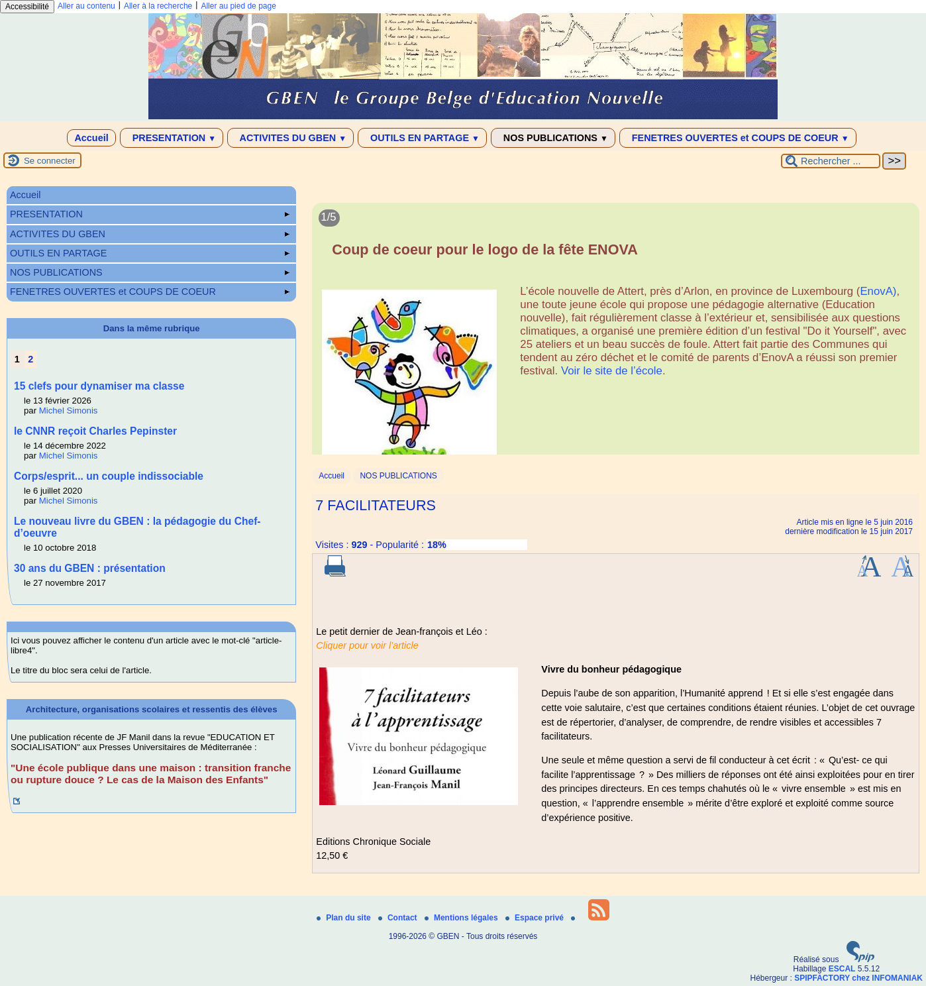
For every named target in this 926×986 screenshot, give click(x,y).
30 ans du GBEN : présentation (90, 568)
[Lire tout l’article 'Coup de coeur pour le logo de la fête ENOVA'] (615, 336)
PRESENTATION (172, 137)
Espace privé (535, 917)
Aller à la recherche (158, 6)
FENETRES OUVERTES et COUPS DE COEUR (738, 137)
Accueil (91, 138)
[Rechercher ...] (830, 161)
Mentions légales (462, 917)
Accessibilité (27, 6)
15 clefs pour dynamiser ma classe (99, 386)
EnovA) (878, 291)
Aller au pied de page (238, 6)
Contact (398, 917)
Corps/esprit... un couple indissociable (108, 476)
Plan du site (345, 917)
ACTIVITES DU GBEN (290, 137)
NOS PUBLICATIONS (553, 137)
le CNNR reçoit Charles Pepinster (95, 431)
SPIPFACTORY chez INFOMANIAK (858, 978)
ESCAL (842, 968)
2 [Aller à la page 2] (30, 359)
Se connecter (50, 161)
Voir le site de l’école (611, 370)
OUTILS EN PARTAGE (422, 137)
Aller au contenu (86, 6)
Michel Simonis (68, 410)
